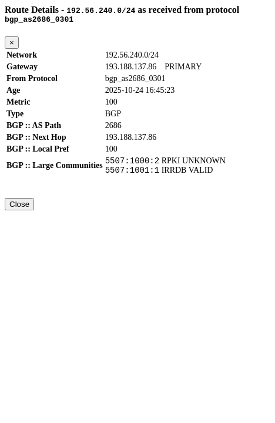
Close (19, 209)
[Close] (12, 44)
